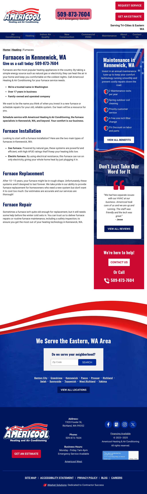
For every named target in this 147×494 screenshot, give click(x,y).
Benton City (40, 376)
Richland (108, 376)
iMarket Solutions (57, 485)
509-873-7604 (73, 13)
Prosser (95, 376)
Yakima (103, 379)
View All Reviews (119, 226)
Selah (43, 379)
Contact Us (119, 259)
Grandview (56, 376)
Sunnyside (55, 379)
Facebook (109, 423)
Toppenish (70, 379)
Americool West (73, 461)
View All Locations (73, 388)
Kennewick (72, 376)
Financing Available (120, 432)
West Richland (87, 379)
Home (6, 46)
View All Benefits (119, 134)
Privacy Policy (114, 455)
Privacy (131, 457)
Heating (16, 46)
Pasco (84, 376)
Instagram (124, 423)
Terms (135, 457)
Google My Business (116, 423)
